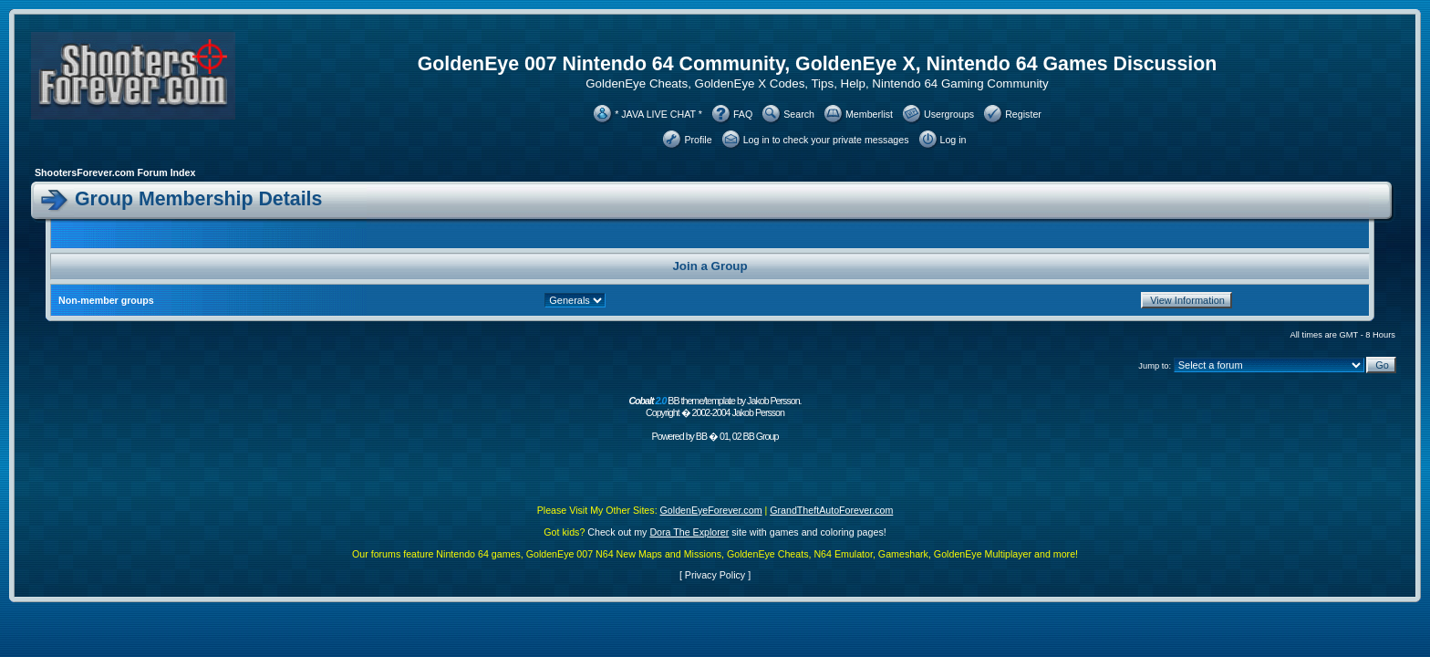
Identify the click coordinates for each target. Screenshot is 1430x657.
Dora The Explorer (689, 532)
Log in (953, 139)
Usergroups (949, 114)
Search (798, 114)
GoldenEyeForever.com (711, 510)
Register (1023, 114)
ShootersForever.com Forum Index (115, 172)
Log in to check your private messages (826, 139)
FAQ (742, 114)
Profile (697, 139)
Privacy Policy (715, 574)
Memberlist (869, 114)
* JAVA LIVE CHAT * (658, 114)
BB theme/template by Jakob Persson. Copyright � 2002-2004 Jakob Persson (714, 406)
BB (701, 436)
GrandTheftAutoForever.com (831, 510)
